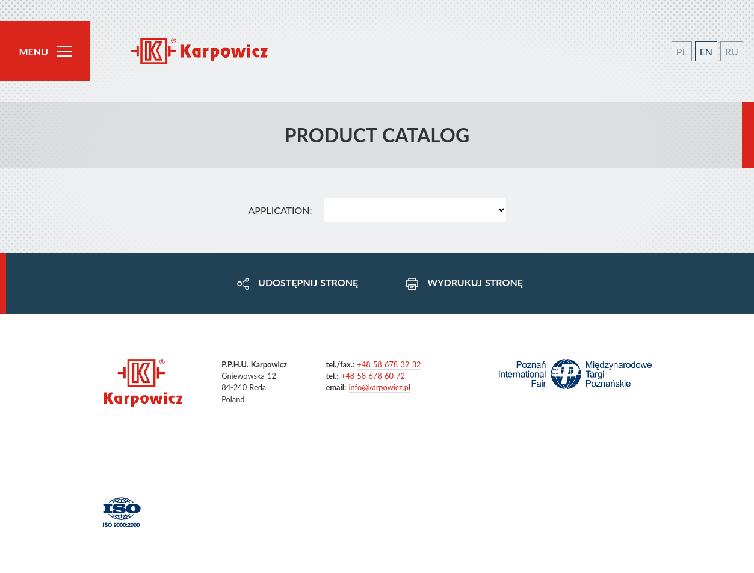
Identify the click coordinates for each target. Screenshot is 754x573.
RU (731, 51)
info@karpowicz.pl (379, 387)
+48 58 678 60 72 (373, 376)
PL (681, 51)
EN (706, 51)
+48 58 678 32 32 (389, 364)
